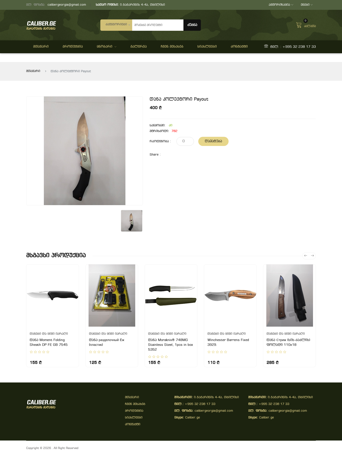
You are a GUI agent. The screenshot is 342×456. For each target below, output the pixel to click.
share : (155, 154)
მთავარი (41, 46)
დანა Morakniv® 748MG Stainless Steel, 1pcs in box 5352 (170, 344)
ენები (307, 5)
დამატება (213, 141)
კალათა (306, 24)
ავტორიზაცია (280, 5)
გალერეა (138, 46)
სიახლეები (207, 46)
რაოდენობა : (160, 141)
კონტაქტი (239, 46)
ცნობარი (106, 46)
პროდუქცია (73, 46)
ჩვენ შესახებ (172, 46)
